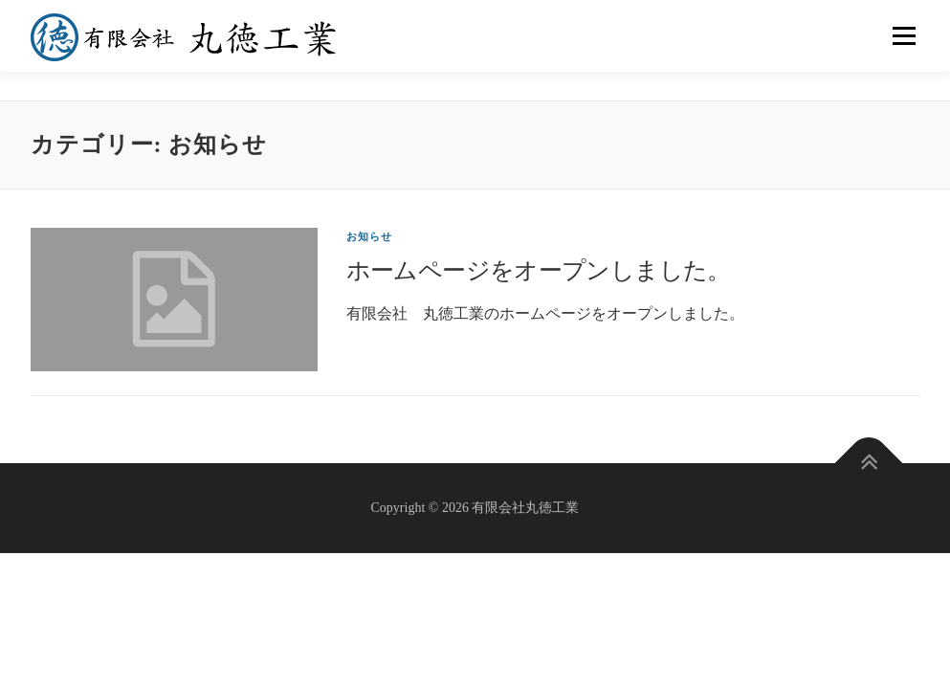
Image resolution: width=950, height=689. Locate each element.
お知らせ (369, 236)
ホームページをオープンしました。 (538, 270)
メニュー (903, 36)
